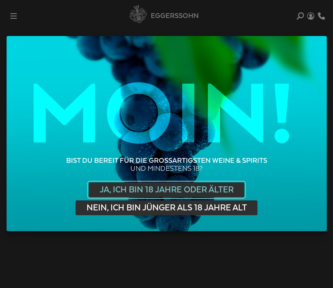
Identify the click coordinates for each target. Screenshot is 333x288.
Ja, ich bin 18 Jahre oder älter (167, 189)
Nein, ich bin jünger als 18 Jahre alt (167, 207)
